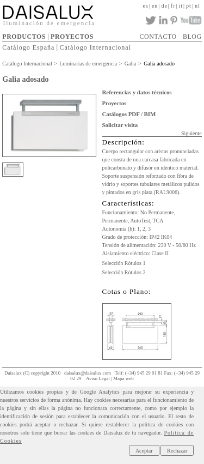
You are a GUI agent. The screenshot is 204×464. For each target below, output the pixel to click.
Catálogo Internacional (95, 47)
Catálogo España (28, 47)
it (181, 6)
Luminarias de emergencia (88, 64)
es (146, 6)
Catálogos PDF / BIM (129, 114)
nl (197, 6)
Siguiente (191, 133)
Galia (131, 64)
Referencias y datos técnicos (137, 92)
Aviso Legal (98, 378)
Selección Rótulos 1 (124, 263)
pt (188, 6)
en (155, 6)
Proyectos (114, 103)
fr (173, 6)
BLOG (192, 36)
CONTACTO (158, 36)
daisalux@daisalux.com (87, 373)
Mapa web (123, 378)
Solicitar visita (120, 125)
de (164, 6)
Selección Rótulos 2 (124, 272)
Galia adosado (159, 64)
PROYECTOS (72, 36)
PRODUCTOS (24, 36)
